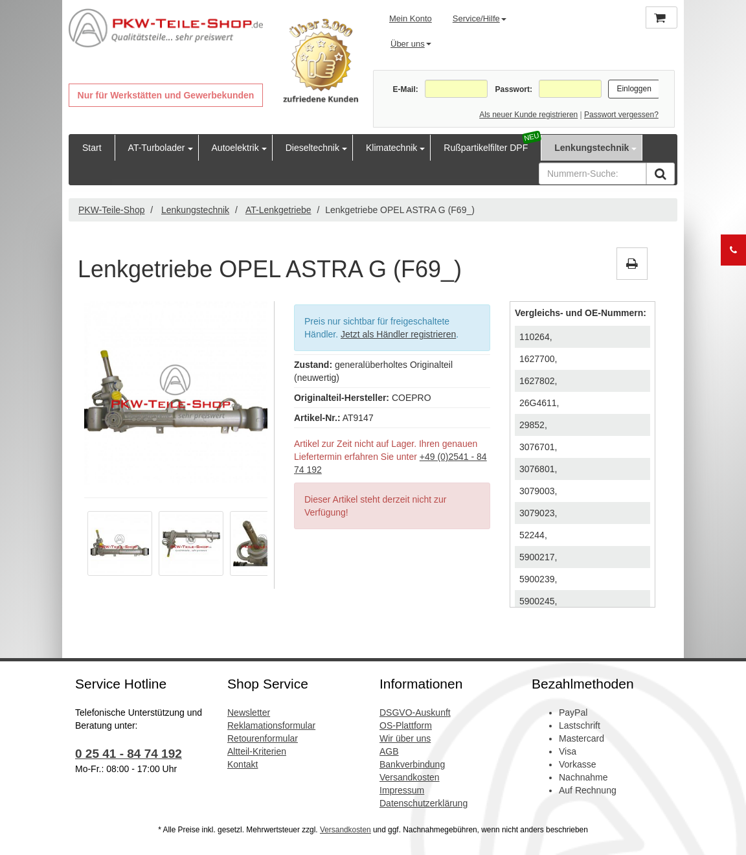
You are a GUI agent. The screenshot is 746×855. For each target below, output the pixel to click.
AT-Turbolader (156, 147)
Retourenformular (262, 738)
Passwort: (513, 89)
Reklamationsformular (271, 725)
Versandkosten (409, 777)
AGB (389, 751)
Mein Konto (410, 18)
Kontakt (242, 764)
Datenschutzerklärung (423, 803)
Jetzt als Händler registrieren (398, 334)
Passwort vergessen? (621, 114)
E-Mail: (405, 89)
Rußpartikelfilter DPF (486, 147)
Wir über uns (405, 738)
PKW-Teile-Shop (111, 210)
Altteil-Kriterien (256, 751)
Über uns (410, 44)
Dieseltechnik (312, 147)
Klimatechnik (391, 147)
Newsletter (248, 712)
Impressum (401, 790)
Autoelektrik (235, 147)
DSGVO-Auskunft (415, 712)
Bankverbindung (412, 764)
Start (92, 147)
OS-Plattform (405, 725)
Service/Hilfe (479, 18)
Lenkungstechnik (591, 147)
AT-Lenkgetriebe (278, 210)
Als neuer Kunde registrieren (528, 114)
